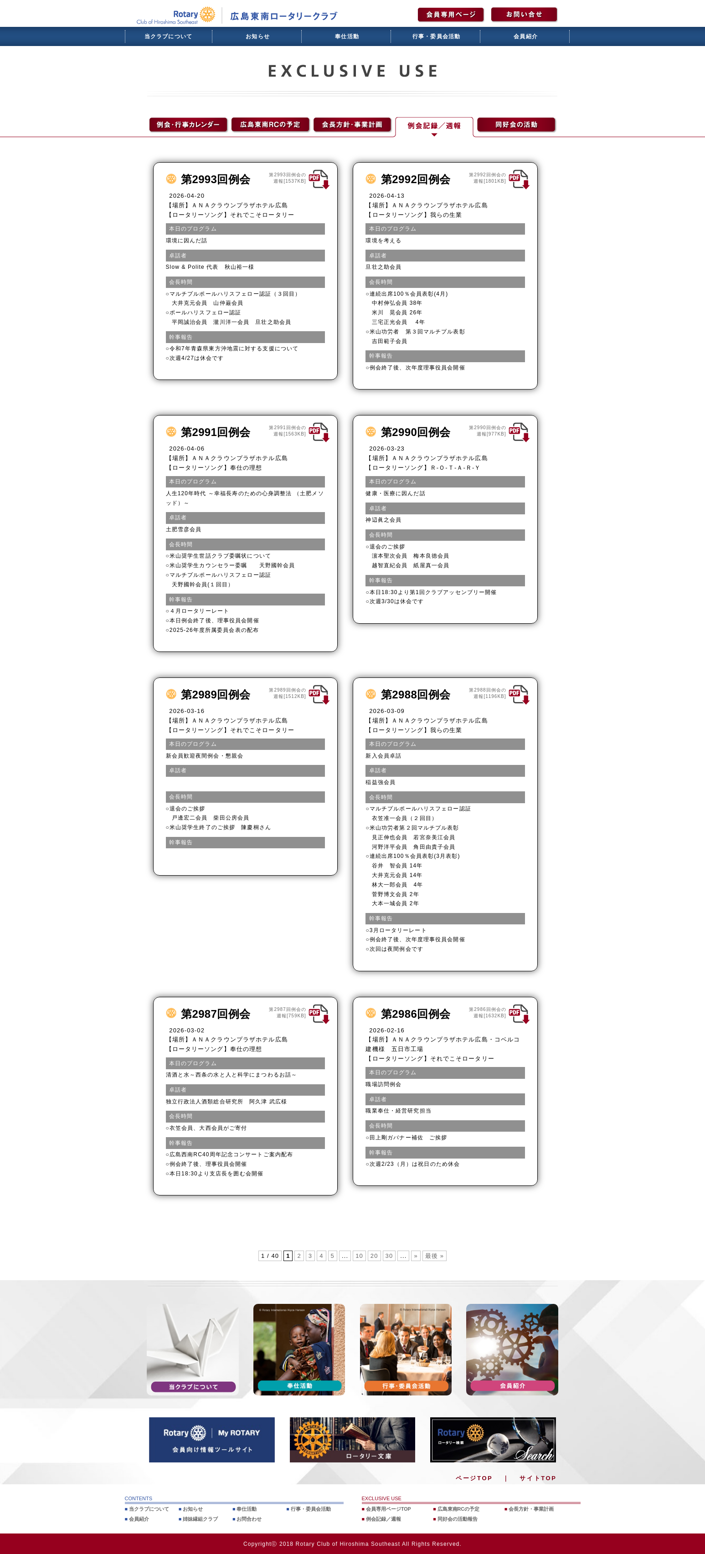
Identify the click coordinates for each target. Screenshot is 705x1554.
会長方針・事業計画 (531, 1509)
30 (389, 1255)
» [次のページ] (415, 1255)
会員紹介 (526, 36)
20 (374, 1255)
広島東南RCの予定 (458, 1509)
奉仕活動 (347, 36)
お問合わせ (249, 1519)
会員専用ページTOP (388, 1509)
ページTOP (474, 1478)
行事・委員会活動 (436, 36)
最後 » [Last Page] (434, 1255)
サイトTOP (538, 1478)
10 (359, 1255)
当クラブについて (168, 36)
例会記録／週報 (383, 1519)
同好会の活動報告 (457, 1519)
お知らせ (258, 36)
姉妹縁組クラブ (200, 1519)
